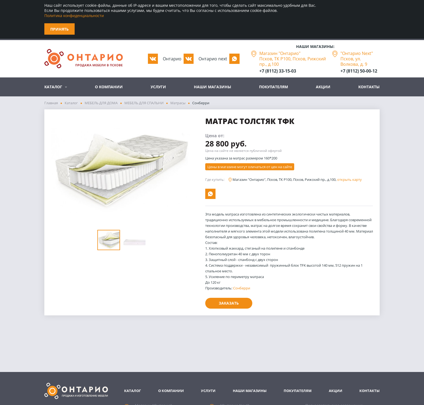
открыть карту (349, 179)
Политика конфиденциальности (74, 15)
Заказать (229, 303)
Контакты (369, 86)
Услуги (158, 86)
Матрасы (178, 102)
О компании (109, 86)
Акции (323, 86)
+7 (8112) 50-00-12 (358, 71)
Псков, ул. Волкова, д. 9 (353, 61)
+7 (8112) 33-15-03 (277, 71)
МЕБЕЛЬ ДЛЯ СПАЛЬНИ (144, 102)
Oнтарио (172, 59)
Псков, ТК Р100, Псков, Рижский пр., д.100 (292, 61)
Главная (51, 102)
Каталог (53, 86)
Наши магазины (212, 86)
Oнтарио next (212, 59)
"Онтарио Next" (356, 53)
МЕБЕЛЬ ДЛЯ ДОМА (101, 102)
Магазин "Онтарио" (279, 53)
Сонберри (241, 288)
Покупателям (273, 86)
